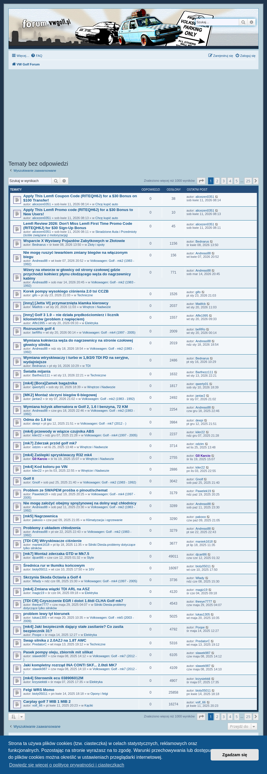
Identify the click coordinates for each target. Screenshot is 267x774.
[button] (201, 180)
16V (92, 569)
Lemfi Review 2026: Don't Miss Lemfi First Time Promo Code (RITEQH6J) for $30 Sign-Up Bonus (77, 225)
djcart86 (37, 557)
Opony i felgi (99, 693)
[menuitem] (36, 55)
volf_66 (37, 705)
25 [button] (248, 180)
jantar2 (37, 398)
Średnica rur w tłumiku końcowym (54, 565)
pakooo (37, 520)
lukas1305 (39, 617)
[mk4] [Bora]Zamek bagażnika (50, 383)
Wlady (36, 581)
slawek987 (39, 656)
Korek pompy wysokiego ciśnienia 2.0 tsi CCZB (66, 291)
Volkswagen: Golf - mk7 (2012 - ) (103, 423)
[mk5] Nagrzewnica (40, 516)
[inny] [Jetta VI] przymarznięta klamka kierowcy (65, 303)
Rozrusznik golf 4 (39, 328)
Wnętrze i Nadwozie (97, 307)
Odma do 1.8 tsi (37, 419)
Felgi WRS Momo (38, 690)
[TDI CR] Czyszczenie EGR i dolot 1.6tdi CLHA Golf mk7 (73, 601)
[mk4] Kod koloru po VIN (45, 467)
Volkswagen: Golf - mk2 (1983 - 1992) (108, 398)
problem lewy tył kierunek (46, 614)
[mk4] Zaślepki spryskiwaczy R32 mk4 (57, 455)
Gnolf (36, 482)
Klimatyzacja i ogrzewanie (104, 520)
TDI (88, 365)
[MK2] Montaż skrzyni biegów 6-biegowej (60, 395)
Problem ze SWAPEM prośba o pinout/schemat (65, 490)
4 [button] (230, 180)
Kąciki (88, 705)
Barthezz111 (41, 375)
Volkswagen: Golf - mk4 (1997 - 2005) (108, 332)
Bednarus (39, 244)
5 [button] (237, 180)
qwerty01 (38, 387)
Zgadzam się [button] (234, 754)
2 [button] (217, 180)
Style (90, 557)
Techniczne (85, 295)
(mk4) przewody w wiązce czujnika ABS (58, 431)
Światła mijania (37, 371)
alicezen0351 (41, 204)
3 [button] (224, 180)
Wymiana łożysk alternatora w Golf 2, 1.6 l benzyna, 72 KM (75, 407)
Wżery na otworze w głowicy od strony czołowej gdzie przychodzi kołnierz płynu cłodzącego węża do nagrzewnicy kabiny (77, 274)
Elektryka (91, 323)
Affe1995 (38, 323)
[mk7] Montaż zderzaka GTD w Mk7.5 (56, 554)
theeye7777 (40, 604)
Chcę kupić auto (106, 204)
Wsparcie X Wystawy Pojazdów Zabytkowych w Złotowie (74, 241)
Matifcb (37, 307)
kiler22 (36, 435)
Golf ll (28, 478)
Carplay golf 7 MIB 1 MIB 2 (47, 701)
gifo (34, 295)
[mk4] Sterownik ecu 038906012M (53, 678)
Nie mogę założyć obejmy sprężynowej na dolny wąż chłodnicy (80, 503)
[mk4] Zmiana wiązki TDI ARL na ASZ (56, 589)
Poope (36, 634)
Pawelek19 (40, 494)
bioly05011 (39, 569)
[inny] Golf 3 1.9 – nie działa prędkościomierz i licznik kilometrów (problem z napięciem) (71, 317)
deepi (36, 423)
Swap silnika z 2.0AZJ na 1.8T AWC (54, 640)
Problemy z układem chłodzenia (51, 528)
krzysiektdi (39, 682)
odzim (36, 447)
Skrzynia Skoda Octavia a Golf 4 (52, 577)
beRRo (37, 332)
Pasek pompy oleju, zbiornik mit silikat (58, 652)
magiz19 (38, 593)
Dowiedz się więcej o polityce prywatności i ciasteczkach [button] (66, 765)
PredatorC (39, 644)
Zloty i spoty (96, 244)
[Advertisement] (133, 116)
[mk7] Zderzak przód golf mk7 (50, 443)
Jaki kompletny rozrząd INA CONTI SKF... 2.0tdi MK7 (70, 665)
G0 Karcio (39, 458)
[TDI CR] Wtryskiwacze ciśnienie (52, 541)
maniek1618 (40, 544)
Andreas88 (39, 260)
